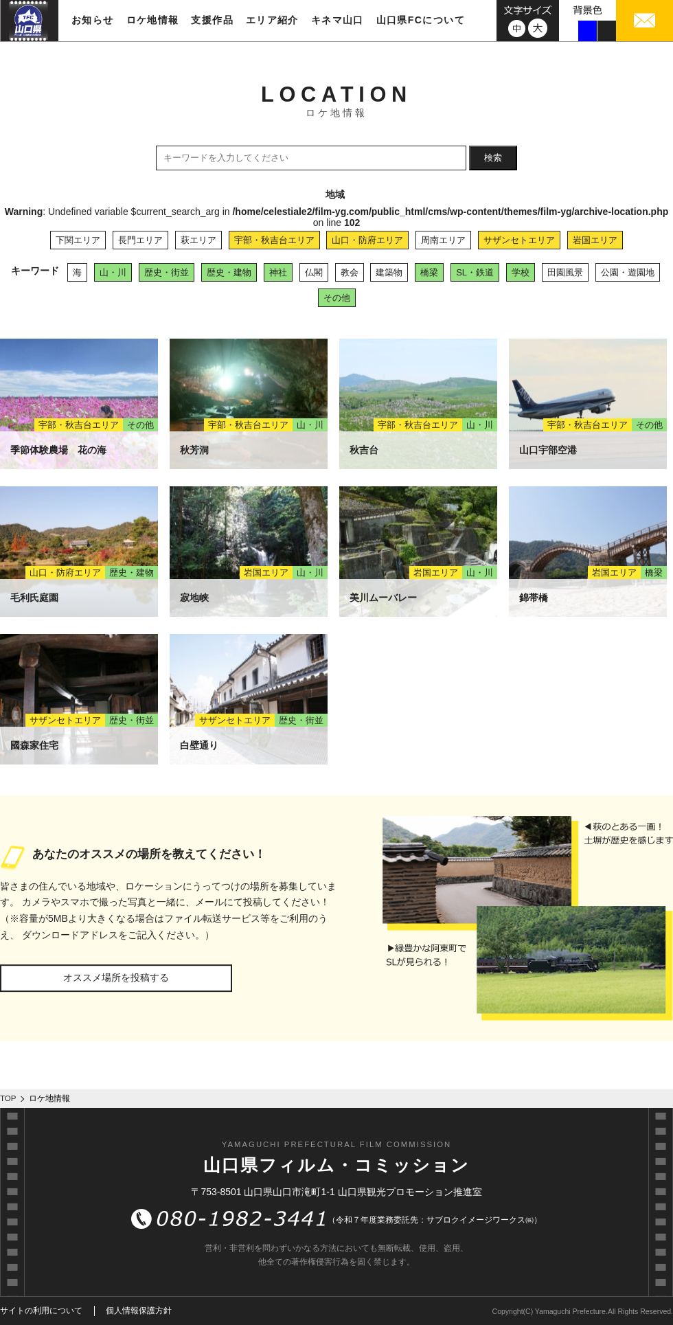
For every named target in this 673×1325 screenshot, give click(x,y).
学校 (520, 272)
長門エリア (140, 240)
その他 (336, 298)
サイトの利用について (41, 1310)
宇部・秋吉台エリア (274, 240)
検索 (493, 157)
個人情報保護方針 (139, 1310)
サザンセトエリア (519, 240)
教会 (349, 272)
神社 (278, 272)
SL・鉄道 (475, 272)
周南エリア (443, 240)
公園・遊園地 (627, 272)
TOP (8, 1098)
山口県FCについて (420, 19)
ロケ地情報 (152, 19)
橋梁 (429, 272)
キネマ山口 (337, 19)
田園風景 (565, 272)
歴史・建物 (229, 272)
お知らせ (92, 19)
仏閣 (314, 272)
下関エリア (78, 240)
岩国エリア (595, 240)
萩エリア (198, 240)
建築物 (389, 272)
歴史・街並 (166, 272)
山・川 (113, 272)
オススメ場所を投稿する (116, 977)
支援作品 (212, 19)
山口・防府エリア (367, 240)
